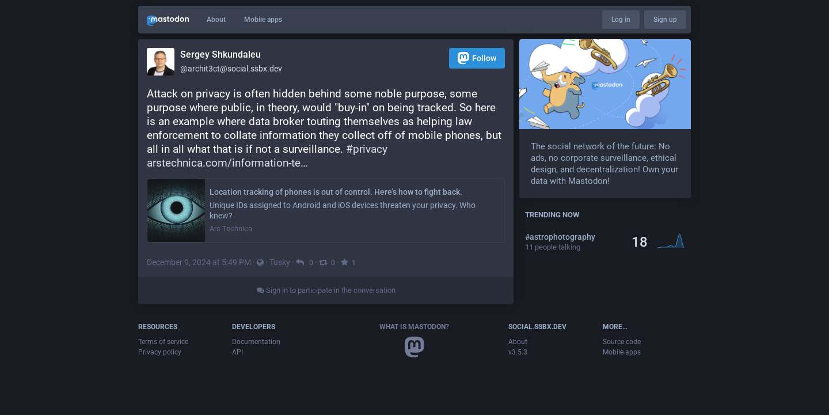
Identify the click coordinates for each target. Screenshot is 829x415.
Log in (620, 20)
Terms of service (163, 342)
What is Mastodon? (414, 327)
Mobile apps (263, 20)
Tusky (279, 262)
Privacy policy (159, 352)
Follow (477, 58)
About (216, 20)
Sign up (665, 20)
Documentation (256, 342)
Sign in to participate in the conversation (326, 290)
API (237, 352)
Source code (622, 342)
